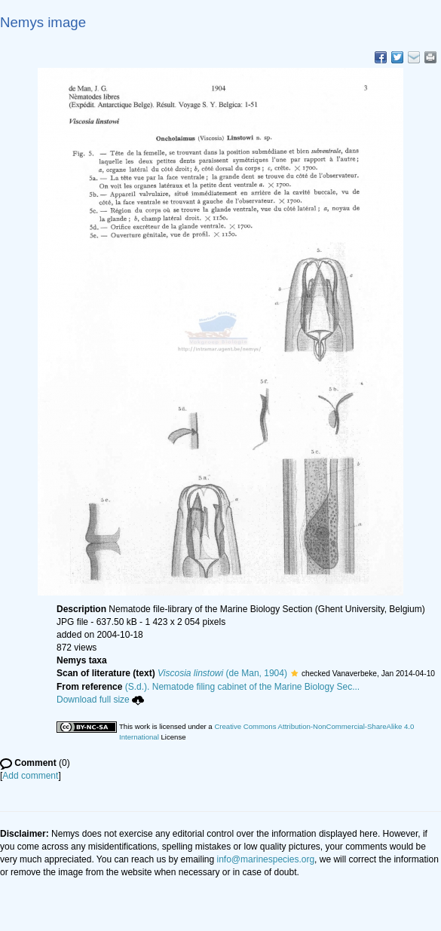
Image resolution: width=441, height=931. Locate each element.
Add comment (30, 775)
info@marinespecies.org (266, 859)
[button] (294, 673)
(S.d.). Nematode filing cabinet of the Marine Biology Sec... (242, 686)
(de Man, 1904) (222, 673)
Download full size (100, 699)
